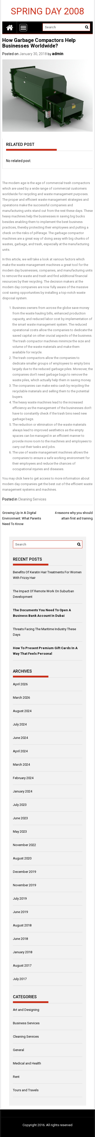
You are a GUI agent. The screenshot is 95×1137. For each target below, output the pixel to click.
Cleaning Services (32, 499)
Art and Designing (26, 1010)
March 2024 (21, 764)
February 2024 (23, 778)
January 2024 (22, 791)
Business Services (26, 1023)
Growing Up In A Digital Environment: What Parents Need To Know (21, 518)
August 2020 (22, 858)
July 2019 (20, 898)
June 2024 (20, 738)
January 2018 (22, 952)
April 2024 (20, 751)
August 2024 (22, 711)
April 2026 (20, 684)
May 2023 (20, 831)
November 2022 (24, 845)
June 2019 (20, 912)
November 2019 (24, 885)
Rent (16, 1077)
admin (57, 53)
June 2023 (20, 818)
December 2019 (24, 872)
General (18, 1050)
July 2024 (20, 724)
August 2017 (22, 965)
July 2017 (20, 979)
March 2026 (21, 697)
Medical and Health (27, 1063)
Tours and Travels (26, 1090)
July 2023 (20, 805)
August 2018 (22, 925)
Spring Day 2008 (47, 11)
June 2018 (20, 939)
